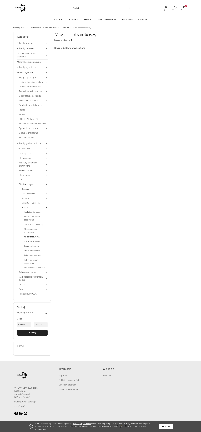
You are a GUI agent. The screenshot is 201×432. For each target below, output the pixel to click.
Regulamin (64, 375)
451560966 (19, 406)
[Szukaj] (46, 313)
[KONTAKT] (142, 20)
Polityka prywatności (69, 380)
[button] (59, 20)
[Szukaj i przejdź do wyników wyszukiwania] (129, 8)
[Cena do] (41, 324)
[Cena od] (24, 324)
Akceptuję (166, 426)
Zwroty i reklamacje (68, 389)
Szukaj (32, 332)
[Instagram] (21, 413)
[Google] (25, 413)
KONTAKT (108, 375)
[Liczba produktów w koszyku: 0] (184, 8)
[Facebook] (16, 413)
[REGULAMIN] (127, 20)
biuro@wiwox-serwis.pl (25, 402)
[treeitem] (32, 43)
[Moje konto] (166, 8)
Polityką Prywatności (82, 424)
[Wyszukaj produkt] (102, 8)
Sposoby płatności (68, 385)
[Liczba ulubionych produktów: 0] (175, 8)
